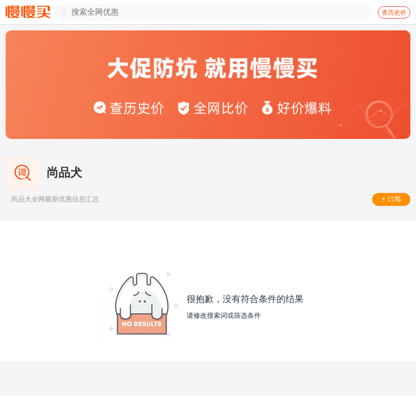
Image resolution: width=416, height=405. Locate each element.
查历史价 (394, 12)
